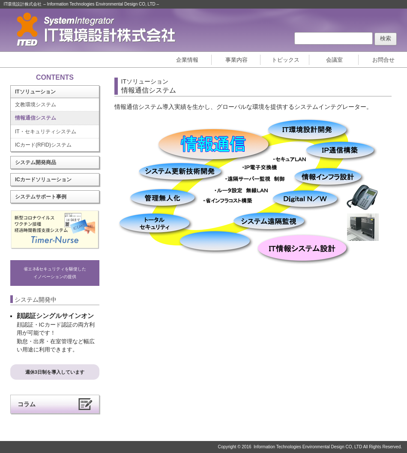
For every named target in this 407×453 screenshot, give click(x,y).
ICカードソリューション (43, 180)
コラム (27, 404)
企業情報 (187, 60)
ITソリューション (35, 92)
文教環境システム (35, 105)
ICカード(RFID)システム (43, 145)
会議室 (334, 60)
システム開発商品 (35, 162)
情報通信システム (35, 118)
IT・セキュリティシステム (45, 132)
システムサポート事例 (40, 197)
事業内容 (236, 60)
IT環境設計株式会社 (23, 4)
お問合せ (383, 60)
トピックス (285, 60)
